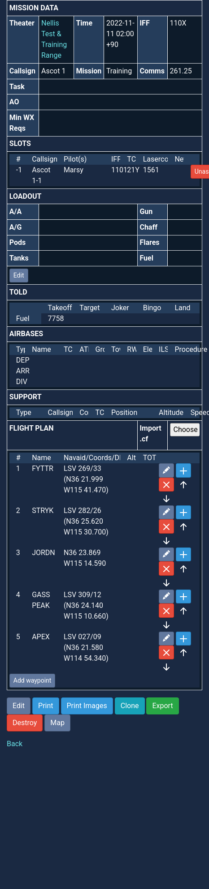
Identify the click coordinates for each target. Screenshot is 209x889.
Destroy (25, 722)
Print (45, 705)
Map (57, 722)
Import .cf (150, 433)
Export (162, 705)
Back (14, 743)
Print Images (87, 705)
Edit (18, 275)
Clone (130, 705)
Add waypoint (32, 680)
